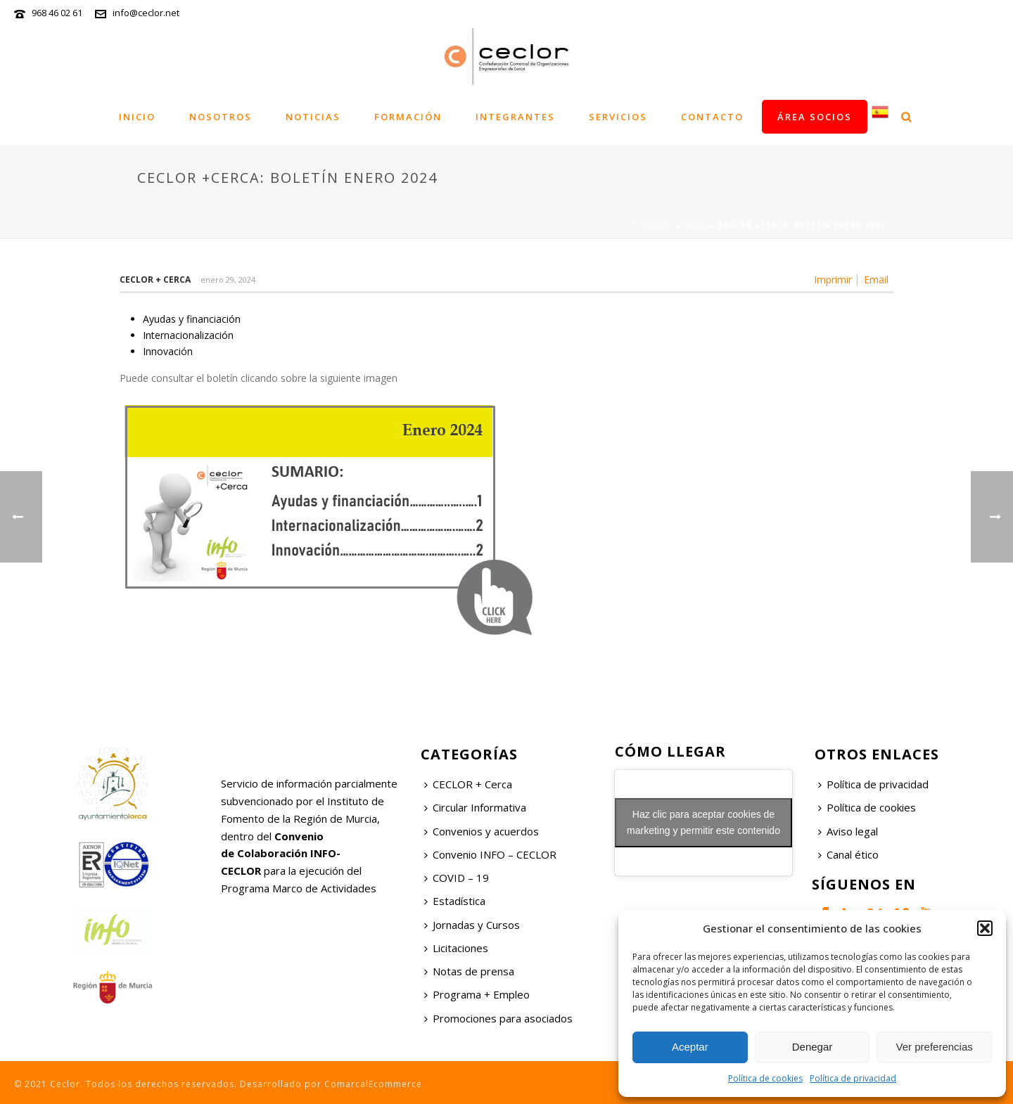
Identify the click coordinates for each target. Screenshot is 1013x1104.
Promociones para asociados (498, 1018)
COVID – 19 (456, 878)
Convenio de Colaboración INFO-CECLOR (280, 853)
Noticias (313, 116)
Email (876, 279)
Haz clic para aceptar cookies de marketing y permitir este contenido (703, 822)
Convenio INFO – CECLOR (490, 854)
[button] (985, 928)
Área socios (814, 116)
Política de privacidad (853, 1078)
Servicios (618, 116)
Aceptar (690, 1047)
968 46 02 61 (57, 12)
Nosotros (220, 116)
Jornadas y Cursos (472, 925)
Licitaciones (456, 948)
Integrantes (515, 116)
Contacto (712, 116)
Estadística (454, 901)
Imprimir (833, 279)
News (696, 225)
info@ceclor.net (146, 12)
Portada (652, 225)
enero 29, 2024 (227, 279)
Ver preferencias (934, 1047)
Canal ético (848, 854)
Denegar (812, 1047)
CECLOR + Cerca (468, 784)
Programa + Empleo (477, 994)
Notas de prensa (469, 971)
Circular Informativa (475, 807)
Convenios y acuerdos (481, 831)
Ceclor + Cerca (155, 279)
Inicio (137, 116)
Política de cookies (765, 1078)
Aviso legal (848, 831)
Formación (408, 116)
